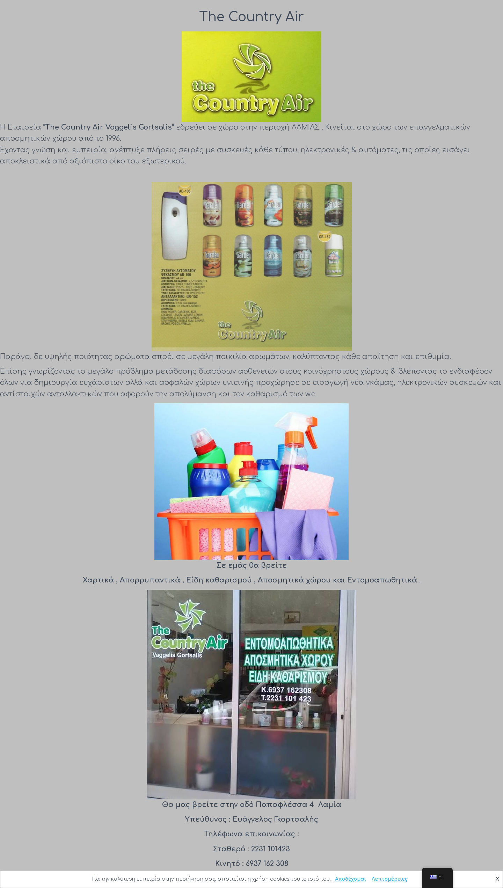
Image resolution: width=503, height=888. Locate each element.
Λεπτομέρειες (390, 879)
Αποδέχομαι (350, 879)
